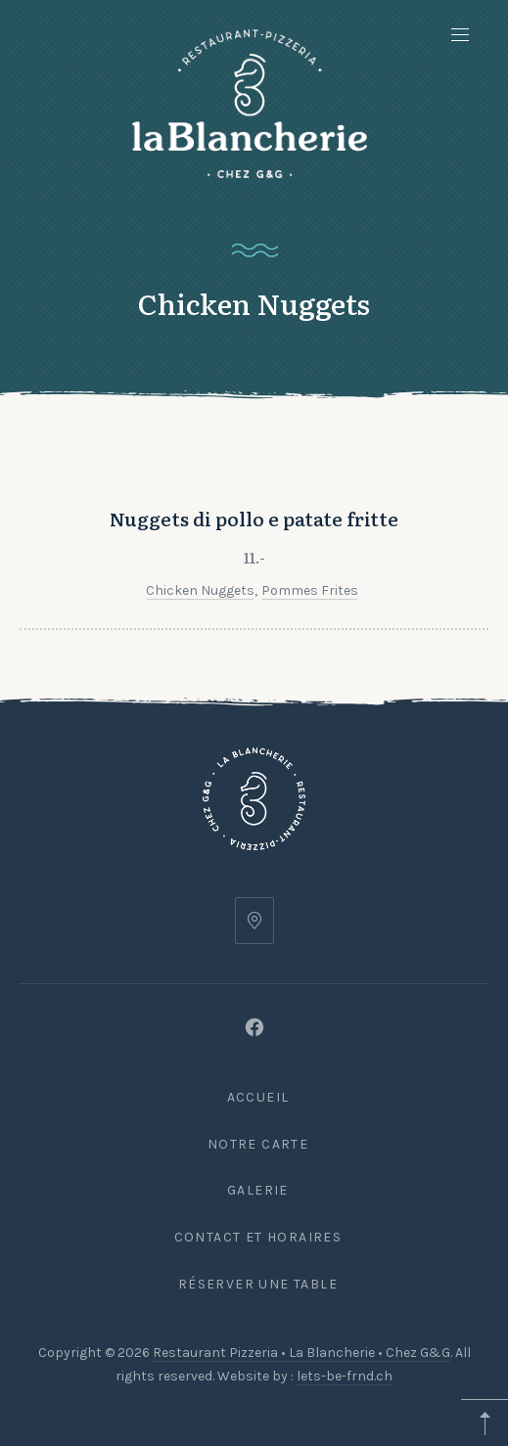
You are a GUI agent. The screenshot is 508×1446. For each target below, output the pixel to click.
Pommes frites (309, 597)
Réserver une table (258, 1284)
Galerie (258, 1190)
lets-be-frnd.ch (345, 1376)
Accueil (258, 1097)
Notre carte (258, 1144)
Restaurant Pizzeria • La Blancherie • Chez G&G (301, 1352)
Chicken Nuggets (200, 597)
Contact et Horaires (258, 1237)
